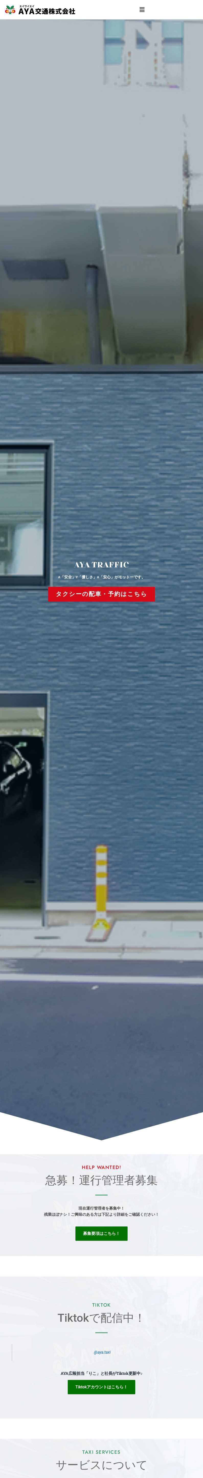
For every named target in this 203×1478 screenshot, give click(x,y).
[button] (142, 10)
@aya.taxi (102, 1352)
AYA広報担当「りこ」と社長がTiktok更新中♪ (101, 1373)
